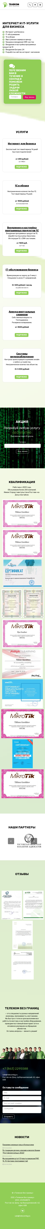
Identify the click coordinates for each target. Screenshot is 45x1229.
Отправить (8, 1117)
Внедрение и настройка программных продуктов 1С (22, 229)
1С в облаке (22, 185)
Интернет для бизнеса (22, 143)
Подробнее (21, 167)
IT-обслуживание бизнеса (22, 269)
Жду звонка (29, 97)
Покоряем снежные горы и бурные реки (18, 1145)
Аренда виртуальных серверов (22, 313)
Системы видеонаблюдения (22, 355)
